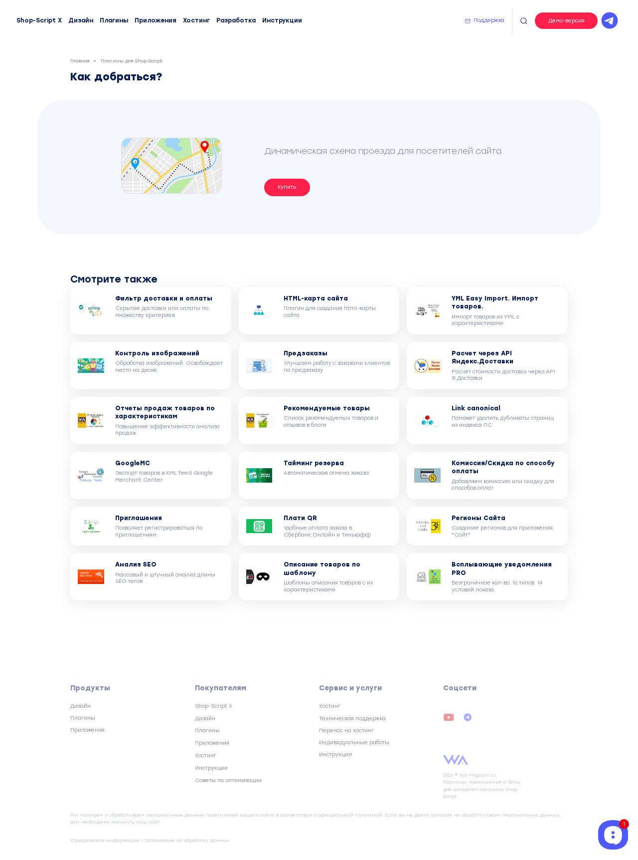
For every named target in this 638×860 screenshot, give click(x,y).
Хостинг (196, 20)
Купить (287, 187)
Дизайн (80, 20)
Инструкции (282, 20)
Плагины (114, 20)
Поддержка (489, 20)
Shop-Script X (39, 20)
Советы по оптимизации (228, 780)
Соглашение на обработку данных (186, 840)
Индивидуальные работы (354, 742)
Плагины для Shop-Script (131, 60)
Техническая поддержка (352, 718)
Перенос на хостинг (346, 730)
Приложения (155, 20)
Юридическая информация (104, 840)
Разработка (236, 20)
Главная (80, 60)
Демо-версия (566, 20)
